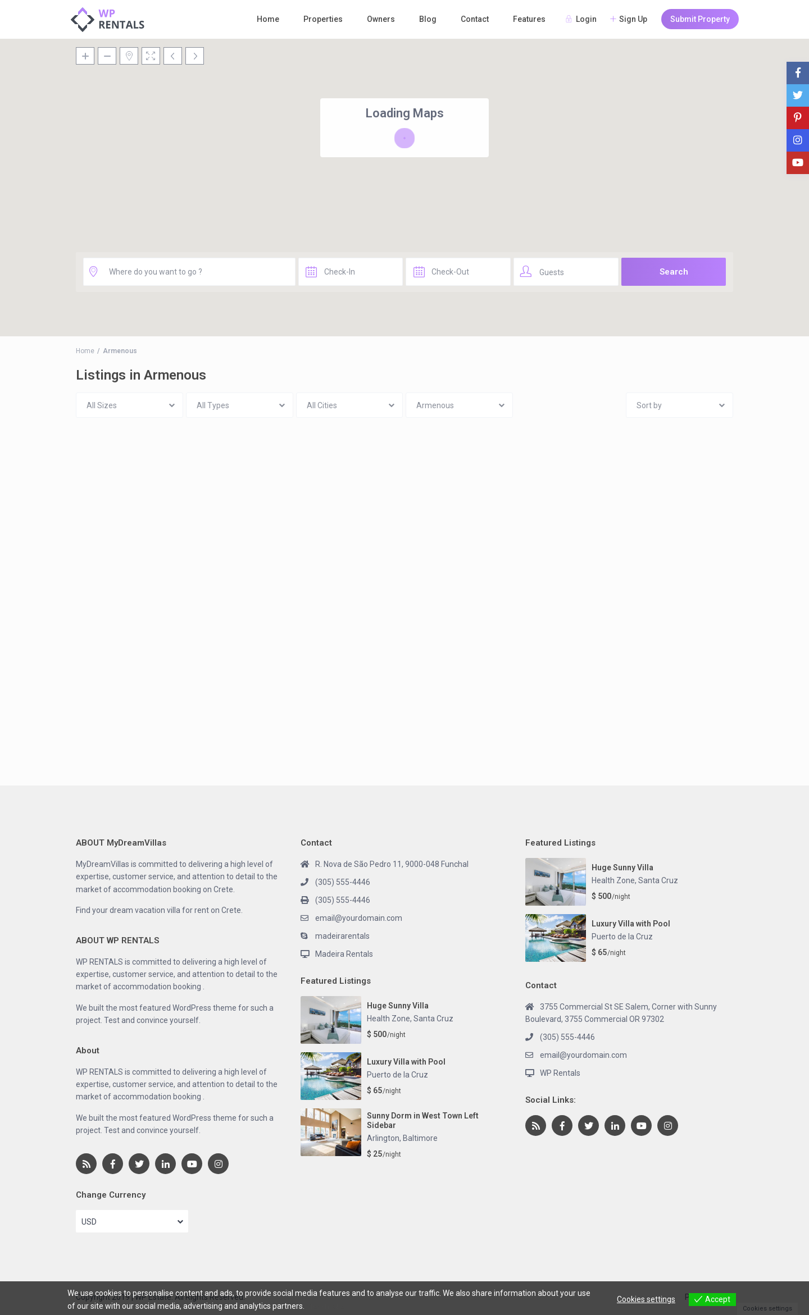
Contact (475, 19)
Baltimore (420, 1138)
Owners (381, 19)
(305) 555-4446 (342, 882)
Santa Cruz (433, 1018)
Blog (428, 19)
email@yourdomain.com (358, 918)
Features (529, 19)
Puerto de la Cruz (397, 1074)
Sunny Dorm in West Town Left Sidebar (423, 1120)
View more (325, 1306)
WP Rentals (560, 1073)
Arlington (383, 1138)
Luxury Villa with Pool (406, 1061)
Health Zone (388, 1018)
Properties (323, 19)
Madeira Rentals (344, 953)
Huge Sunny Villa (398, 1005)
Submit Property (700, 19)
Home (268, 19)
